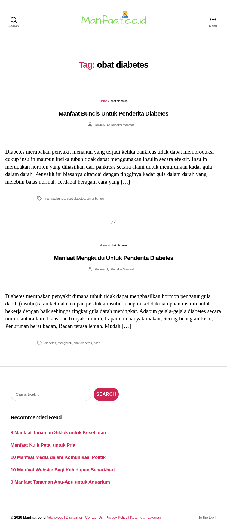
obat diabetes (76, 198)
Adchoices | (56, 517)
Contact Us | (95, 517)
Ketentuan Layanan (145, 517)
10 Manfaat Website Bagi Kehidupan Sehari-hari (63, 469)
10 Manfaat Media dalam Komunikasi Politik (58, 457)
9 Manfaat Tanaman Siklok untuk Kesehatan (58, 432)
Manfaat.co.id (34, 517)
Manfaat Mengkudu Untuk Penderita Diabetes (113, 258)
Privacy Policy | (117, 517)
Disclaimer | (75, 517)
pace (97, 343)
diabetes (50, 343)
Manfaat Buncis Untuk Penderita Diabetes (113, 113)
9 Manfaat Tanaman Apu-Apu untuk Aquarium (60, 482)
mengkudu (65, 343)
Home (103, 101)
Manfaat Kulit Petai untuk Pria (43, 445)
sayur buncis (95, 198)
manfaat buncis (54, 198)
